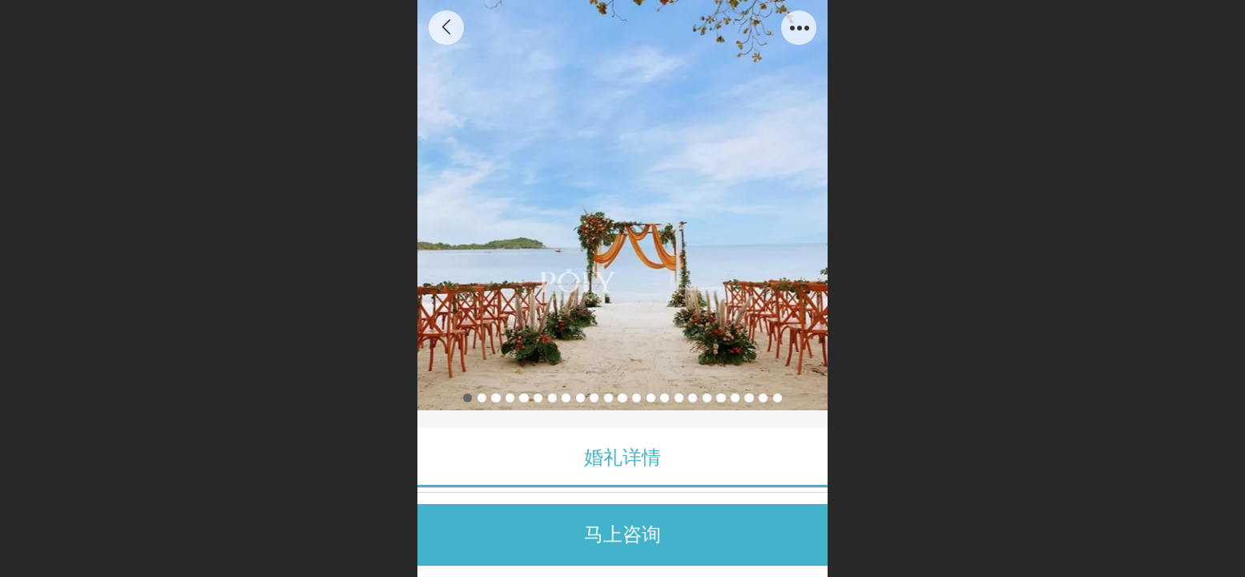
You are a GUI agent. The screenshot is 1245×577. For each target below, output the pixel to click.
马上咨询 (622, 534)
